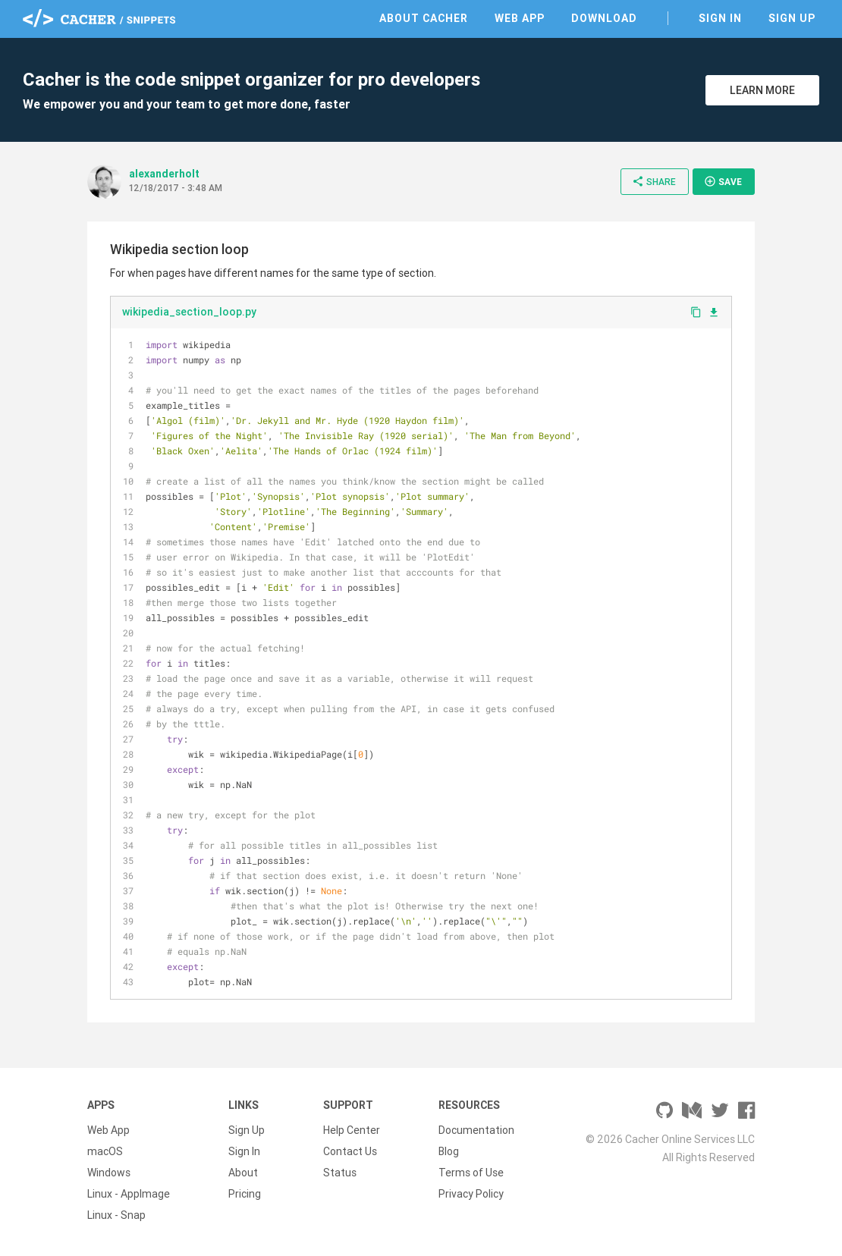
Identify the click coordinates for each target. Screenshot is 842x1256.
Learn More (762, 90)
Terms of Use (471, 1172)
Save (723, 181)
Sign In (720, 18)
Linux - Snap (116, 1215)
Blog (448, 1151)
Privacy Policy (471, 1194)
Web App (520, 18)
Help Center (351, 1130)
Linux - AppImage (128, 1194)
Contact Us (350, 1151)
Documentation (476, 1130)
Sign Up (791, 18)
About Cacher (423, 18)
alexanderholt (164, 174)
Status (340, 1172)
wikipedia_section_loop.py (189, 312)
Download (604, 18)
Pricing (244, 1194)
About (243, 1172)
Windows (108, 1172)
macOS (105, 1151)
